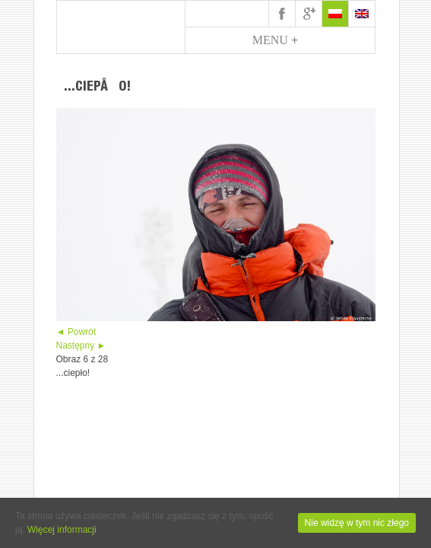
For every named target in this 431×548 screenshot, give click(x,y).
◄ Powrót (76, 332)
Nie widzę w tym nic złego (357, 523)
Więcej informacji (62, 529)
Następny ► (81, 345)
